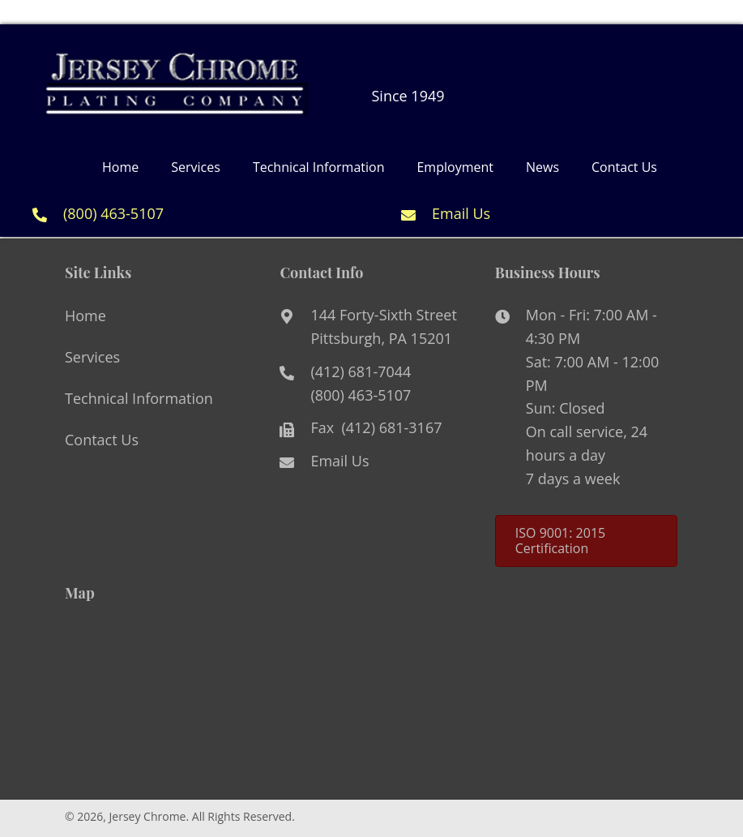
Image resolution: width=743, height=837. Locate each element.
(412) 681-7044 (360, 371)
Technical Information (139, 398)
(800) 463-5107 (113, 213)
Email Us (461, 213)
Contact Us (102, 439)
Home (85, 315)
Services (92, 357)
